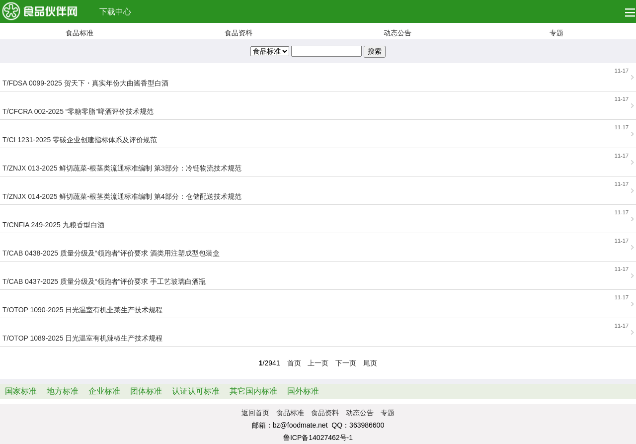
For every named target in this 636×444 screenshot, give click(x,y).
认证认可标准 (196, 391)
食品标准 (79, 33)
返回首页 (255, 413)
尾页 (370, 363)
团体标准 (146, 391)
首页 (294, 363)
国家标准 (21, 391)
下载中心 (115, 11)
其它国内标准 (253, 391)
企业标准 (104, 391)
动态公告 (397, 33)
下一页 (345, 363)
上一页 (318, 363)
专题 (556, 33)
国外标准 (303, 391)
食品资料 (238, 33)
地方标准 (63, 391)
